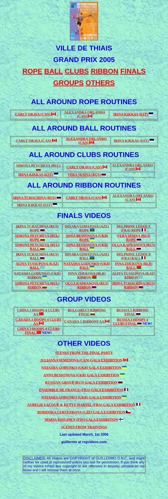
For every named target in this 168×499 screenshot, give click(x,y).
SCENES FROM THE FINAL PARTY (84, 353)
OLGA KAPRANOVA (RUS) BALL (133, 247)
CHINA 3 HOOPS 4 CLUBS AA (38, 312)
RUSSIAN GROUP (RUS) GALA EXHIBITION (81, 382)
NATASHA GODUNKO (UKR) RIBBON (37, 275)
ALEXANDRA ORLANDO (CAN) (84, 114)
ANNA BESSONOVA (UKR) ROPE (86, 238)
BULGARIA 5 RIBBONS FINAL (87, 312)
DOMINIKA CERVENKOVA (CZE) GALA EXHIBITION (81, 412)
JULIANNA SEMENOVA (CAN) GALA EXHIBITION (81, 360)
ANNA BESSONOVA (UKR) (86, 245)
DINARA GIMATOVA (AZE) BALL (87, 256)
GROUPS (68, 83)
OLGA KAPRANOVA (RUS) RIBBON (86, 285)
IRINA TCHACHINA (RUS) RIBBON (133, 285)
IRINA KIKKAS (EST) (131, 114)
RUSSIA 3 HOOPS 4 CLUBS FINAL (130, 321)
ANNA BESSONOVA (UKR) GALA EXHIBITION (81, 375)
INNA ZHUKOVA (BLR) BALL (133, 265)
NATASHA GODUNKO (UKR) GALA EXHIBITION (81, 368)
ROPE (34, 230)
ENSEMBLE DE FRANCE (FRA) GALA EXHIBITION (81, 390)
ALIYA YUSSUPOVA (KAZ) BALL (37, 265)
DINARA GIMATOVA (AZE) (87, 226)
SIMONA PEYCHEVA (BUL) (38, 165)
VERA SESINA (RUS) (84, 174)
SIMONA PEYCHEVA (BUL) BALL (37, 247)
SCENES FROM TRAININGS (84, 427)
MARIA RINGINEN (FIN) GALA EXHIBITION (81, 419)
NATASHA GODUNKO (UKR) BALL (86, 265)
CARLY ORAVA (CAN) (33, 114)
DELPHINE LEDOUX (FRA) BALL (134, 256)
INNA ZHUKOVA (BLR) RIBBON (86, 275)
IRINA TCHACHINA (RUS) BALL (37, 256)
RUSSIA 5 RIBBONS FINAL (133, 312)
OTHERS (100, 83)
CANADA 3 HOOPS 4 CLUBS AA (38, 321)
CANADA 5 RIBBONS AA (84, 321)
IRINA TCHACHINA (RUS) (35, 198)
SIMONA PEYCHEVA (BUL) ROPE (37, 238)
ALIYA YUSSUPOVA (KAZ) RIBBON (133, 275)
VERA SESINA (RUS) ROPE (133, 238)
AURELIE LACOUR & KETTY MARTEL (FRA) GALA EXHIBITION (81, 405)
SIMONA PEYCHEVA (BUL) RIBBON (37, 285)
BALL (84, 249)
